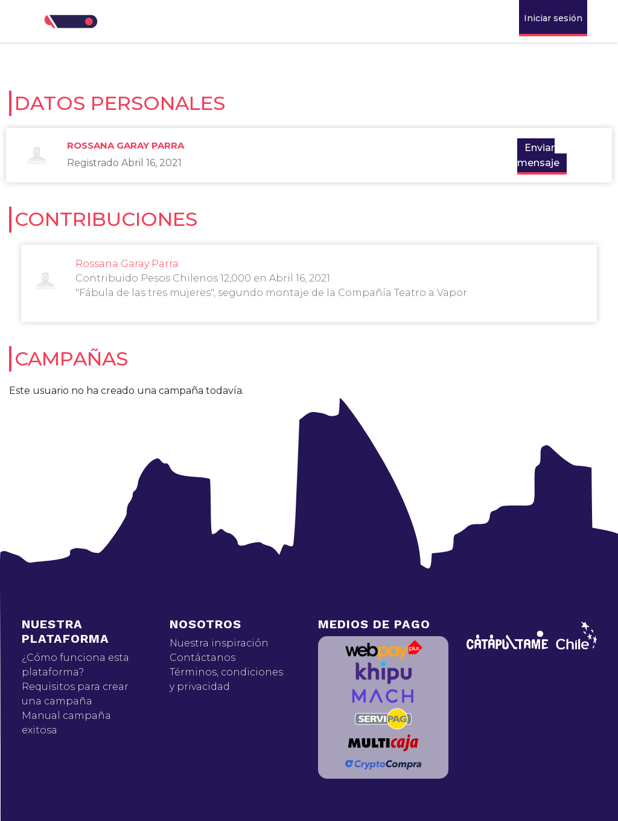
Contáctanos (202, 657)
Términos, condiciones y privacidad (226, 679)
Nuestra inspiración (219, 643)
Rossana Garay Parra (125, 145)
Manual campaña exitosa (66, 723)
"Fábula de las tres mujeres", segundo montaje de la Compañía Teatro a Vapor (271, 292)
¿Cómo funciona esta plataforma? (75, 665)
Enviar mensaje (538, 155)
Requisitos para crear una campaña (75, 694)
